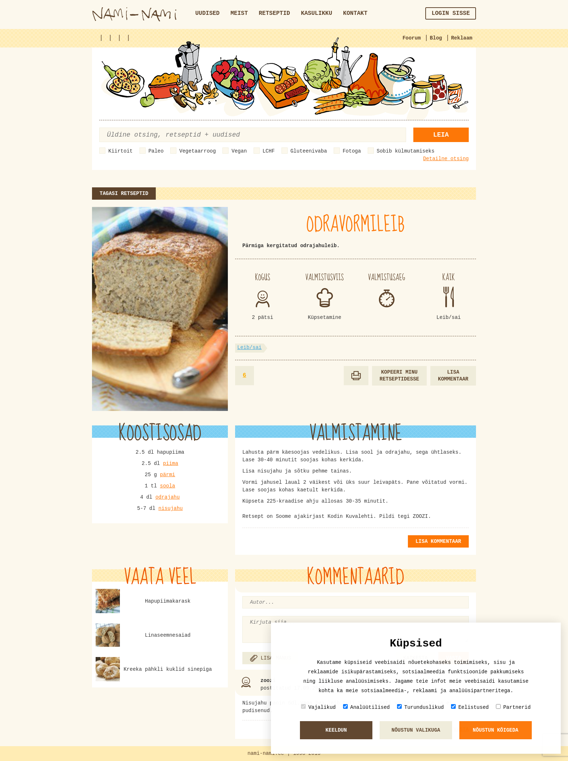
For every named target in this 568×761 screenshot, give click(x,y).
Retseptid (274, 13)
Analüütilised (366, 707)
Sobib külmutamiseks (406, 151)
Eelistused (470, 707)
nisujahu (170, 508)
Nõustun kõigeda (495, 730)
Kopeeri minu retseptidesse (399, 375)
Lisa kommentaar (453, 375)
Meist (239, 13)
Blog (436, 38)
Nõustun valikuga (416, 730)
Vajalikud (318, 707)
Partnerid (513, 707)
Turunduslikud (420, 707)
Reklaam (461, 38)
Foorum (411, 38)
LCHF (269, 151)
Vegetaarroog (197, 151)
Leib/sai (249, 347)
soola (167, 486)
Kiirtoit (120, 151)
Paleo (156, 151)
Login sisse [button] (450, 13)
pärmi (167, 475)
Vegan (239, 151)
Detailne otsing (446, 159)
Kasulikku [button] (316, 13)
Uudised (207, 13)
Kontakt (355, 13)
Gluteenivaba (309, 151)
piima (170, 463)
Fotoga (352, 151)
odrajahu (167, 497)
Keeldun (336, 730)
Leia (441, 134)
